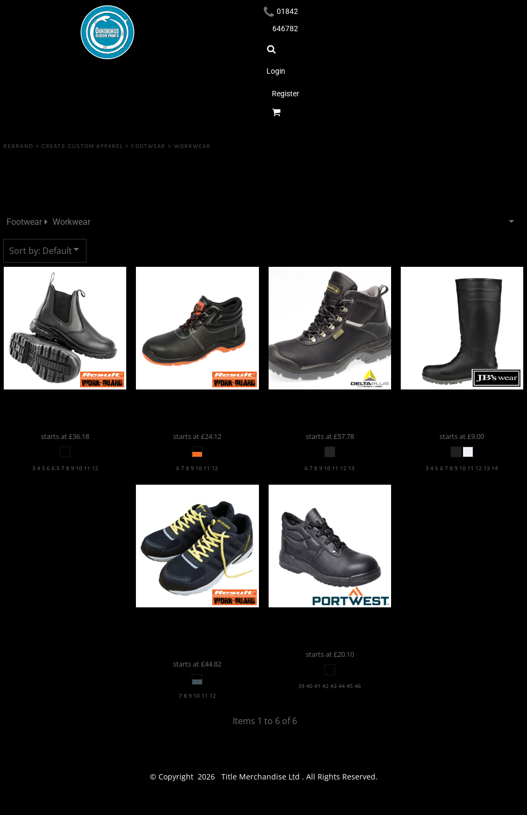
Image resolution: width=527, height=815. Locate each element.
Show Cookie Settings (263, 805)
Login (275, 71)
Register (285, 93)
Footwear (148, 146)
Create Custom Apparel (82, 146)
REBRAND (18, 146)
